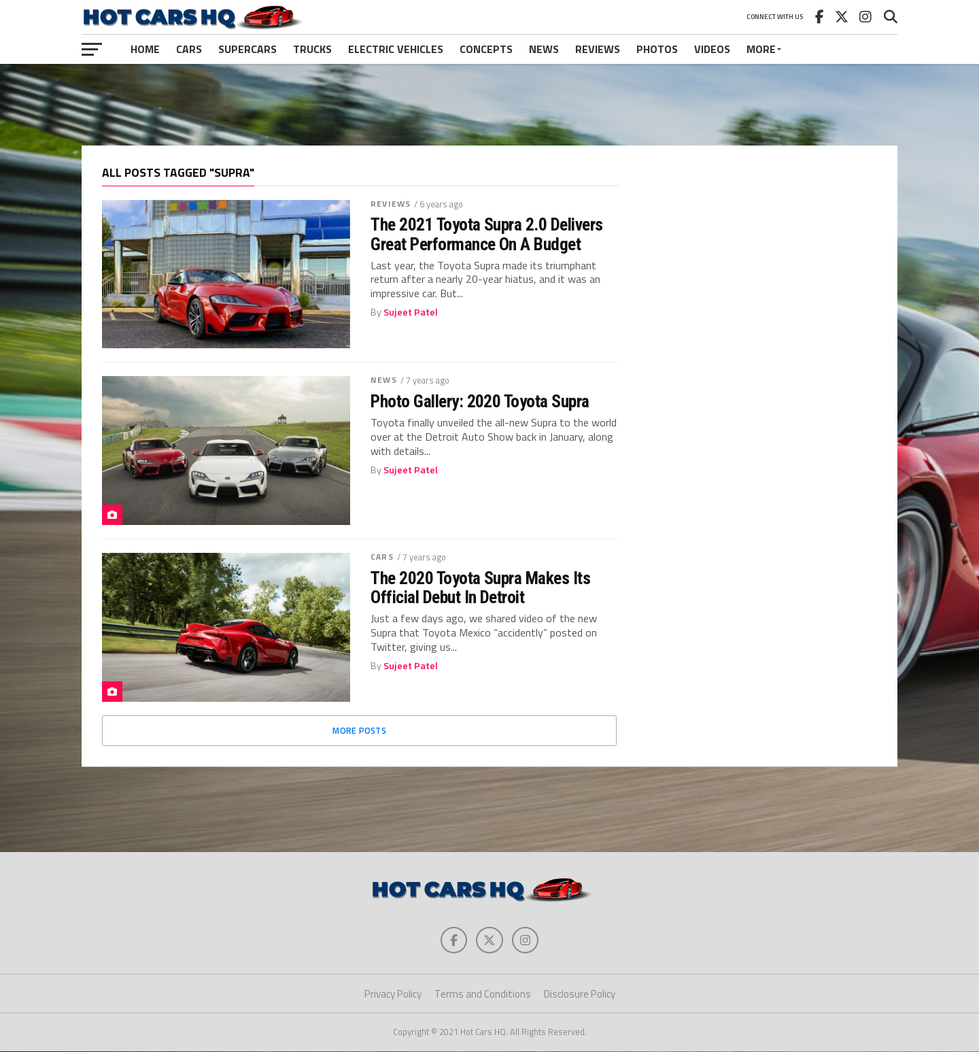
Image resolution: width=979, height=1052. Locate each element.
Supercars (247, 49)
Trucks (312, 49)
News (544, 49)
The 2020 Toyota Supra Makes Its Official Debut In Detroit (480, 588)
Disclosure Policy (579, 994)
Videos (712, 49)
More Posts (359, 730)
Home (145, 49)
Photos (657, 49)
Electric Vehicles (395, 49)
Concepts (486, 49)
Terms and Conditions (482, 994)
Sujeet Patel (410, 312)
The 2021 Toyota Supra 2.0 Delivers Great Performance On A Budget (487, 234)
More (761, 49)
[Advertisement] (489, 104)
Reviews (597, 49)
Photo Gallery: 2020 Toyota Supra (480, 401)
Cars (189, 49)
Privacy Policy (393, 994)
